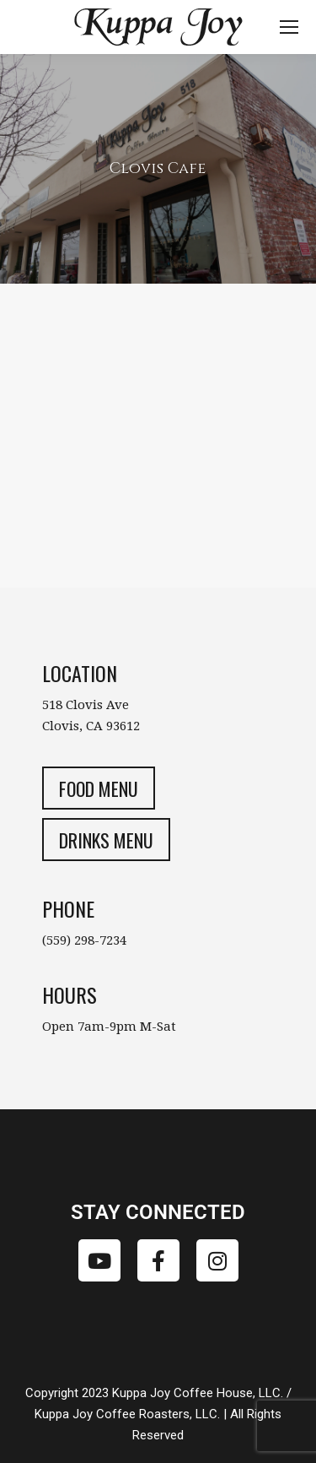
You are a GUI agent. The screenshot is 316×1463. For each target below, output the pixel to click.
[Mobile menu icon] (289, 27)
